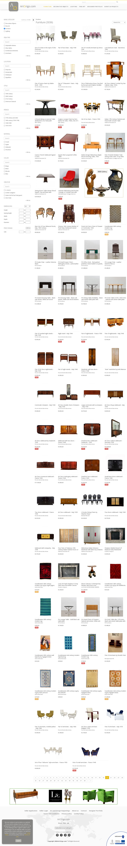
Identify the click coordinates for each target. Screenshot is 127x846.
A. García (7, 190)
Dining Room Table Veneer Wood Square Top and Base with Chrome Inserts (45, 191)
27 (43, 781)
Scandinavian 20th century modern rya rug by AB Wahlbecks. (115, 584)
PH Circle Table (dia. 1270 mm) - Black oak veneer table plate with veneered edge (115, 620)
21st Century (8, 99)
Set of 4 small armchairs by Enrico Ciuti (92, 48)
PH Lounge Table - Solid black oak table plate (68, 620)
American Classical (10, 101)
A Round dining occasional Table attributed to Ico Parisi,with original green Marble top (45, 120)
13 (80, 777)
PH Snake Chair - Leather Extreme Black (45, 263)
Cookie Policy (79, 814)
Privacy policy (67, 814)
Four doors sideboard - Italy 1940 (115, 512)
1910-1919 (7, 125)
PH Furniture (38, 265)
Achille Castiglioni (9, 193)
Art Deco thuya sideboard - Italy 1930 (115, 406)
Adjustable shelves (10, 45)
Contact (84, 811)
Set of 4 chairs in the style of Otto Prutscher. (45, 48)
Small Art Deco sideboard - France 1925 (89, 477)
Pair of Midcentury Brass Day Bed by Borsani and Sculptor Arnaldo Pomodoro (92, 84)
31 (58, 781)
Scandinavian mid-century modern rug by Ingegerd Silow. (115, 691)
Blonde (7, 171)
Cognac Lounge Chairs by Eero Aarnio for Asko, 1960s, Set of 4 (68, 120)
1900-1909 (7, 123)
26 (39, 781)
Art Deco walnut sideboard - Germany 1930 (113, 441)
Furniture (48, 6)
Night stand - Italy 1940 (65, 333)
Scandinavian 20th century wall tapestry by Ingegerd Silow (44, 656)
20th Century (8, 96)
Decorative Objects (60, 6)
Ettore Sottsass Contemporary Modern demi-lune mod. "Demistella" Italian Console (90, 584)
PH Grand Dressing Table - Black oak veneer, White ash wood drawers (45, 298)
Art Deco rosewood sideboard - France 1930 (45, 477)
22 (114, 777)
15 (88, 777)
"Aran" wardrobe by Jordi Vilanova (115, 369)
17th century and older (11, 118)
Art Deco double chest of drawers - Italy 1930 (68, 406)
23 (118, 777)
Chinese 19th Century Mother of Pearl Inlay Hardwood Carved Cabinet (68, 227)
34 (69, 781)
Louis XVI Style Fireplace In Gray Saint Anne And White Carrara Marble (68, 584)
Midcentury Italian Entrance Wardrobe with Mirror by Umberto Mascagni (92, 549)
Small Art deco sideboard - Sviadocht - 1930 (89, 441)
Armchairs (7, 53)
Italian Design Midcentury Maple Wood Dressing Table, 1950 (91, 155)
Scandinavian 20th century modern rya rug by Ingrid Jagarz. (45, 584)
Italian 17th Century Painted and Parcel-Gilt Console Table (115, 120)
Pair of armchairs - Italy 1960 (67, 727)
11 (73, 777)
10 (69, 777)
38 (84, 781)
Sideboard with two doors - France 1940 (66, 441)
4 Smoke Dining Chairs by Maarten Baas (89, 513)
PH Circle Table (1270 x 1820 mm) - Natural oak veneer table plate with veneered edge (115, 298)
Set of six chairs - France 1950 (90, 119)
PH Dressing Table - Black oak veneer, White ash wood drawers (68, 298)
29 (50, 781)
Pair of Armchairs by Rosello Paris (115, 655)
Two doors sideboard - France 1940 (44, 513)
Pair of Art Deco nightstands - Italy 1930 (44, 370)
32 (62, 781)
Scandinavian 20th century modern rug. (43, 620)
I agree (18, 840)
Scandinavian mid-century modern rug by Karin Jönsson (45, 691)
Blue (6, 174)
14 (84, 777)
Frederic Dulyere (109, 551)
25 (35, 781)
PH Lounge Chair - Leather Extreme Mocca (113, 263)
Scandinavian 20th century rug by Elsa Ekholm (68, 691)
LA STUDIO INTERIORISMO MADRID (90, 587)
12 (77, 777)
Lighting (73, 6)
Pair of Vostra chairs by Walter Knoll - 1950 (44, 84)
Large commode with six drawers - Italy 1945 (91, 406)
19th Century (8, 94)
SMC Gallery (38, 122)
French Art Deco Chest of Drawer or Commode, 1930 (91, 227)
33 (65, 781)
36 (77, 781)
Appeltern (7, 77)
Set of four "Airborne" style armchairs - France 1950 (51, 762)
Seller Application (31, 811)
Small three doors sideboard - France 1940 (114, 477)
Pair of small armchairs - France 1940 (84, 762)
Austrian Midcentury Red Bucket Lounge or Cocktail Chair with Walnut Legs (68, 191)
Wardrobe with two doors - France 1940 (89, 370)
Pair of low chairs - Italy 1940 (67, 48)
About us (75, 811)
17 (95, 777)
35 (73, 781)
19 (103, 777)
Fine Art (82, 6)
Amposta (7, 69)
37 (80, 781)
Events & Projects (111, 6)
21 (110, 777)
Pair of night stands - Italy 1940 (68, 369)
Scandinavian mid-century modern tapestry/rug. (68, 656)
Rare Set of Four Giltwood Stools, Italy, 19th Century (45, 227)
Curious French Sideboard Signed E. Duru (45, 155)
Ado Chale (7, 198)
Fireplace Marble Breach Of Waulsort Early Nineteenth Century (113, 549)
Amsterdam (8, 72)
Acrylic (6, 142)
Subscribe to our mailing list (63, 828)
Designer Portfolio (94, 6)
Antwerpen (8, 75)
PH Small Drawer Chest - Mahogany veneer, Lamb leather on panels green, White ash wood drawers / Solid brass (68, 263)
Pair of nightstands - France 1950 (91, 333)
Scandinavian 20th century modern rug (113, 227)
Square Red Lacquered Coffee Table (67, 155)
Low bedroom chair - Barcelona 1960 (115, 48)
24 (122, 777)
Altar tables (8, 48)
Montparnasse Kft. (109, 658)
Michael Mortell (85, 515)
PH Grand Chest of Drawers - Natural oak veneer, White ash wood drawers (90, 620)
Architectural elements (11, 50)
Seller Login (43, 811)
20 (107, 777)
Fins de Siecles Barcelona (41, 51)
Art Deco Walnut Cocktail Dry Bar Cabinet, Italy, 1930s (115, 84)
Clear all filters (25, 19)
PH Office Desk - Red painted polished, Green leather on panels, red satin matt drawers (92, 263)
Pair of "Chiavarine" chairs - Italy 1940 (68, 84)
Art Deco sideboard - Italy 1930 (68, 512)
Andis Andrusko (109, 229)
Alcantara (7, 150)
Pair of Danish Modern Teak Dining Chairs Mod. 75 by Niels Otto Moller (114, 156)
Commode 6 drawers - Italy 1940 (45, 405)
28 (47, 781)
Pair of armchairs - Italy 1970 (114, 727)
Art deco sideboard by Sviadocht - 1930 (45, 441)
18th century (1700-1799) (11, 120)
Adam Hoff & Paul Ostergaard (13, 195)
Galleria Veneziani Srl (86, 86)
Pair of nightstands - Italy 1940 (114, 333)
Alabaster (7, 147)
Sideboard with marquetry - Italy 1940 (45, 549)
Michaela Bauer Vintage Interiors (113, 158)
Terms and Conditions (51, 814)
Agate (6, 144)
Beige (6, 166)
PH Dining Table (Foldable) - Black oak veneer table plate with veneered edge (92, 298)
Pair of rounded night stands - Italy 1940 (44, 334)
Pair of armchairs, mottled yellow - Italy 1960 (45, 727)
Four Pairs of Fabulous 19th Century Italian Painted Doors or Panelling (68, 549)
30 (54, 781)
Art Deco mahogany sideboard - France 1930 (68, 477)
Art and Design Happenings (60, 811)
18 (99, 777)
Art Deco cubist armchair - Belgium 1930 (89, 727)
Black (6, 168)
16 (92, 777)
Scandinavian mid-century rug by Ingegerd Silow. (91, 691)
